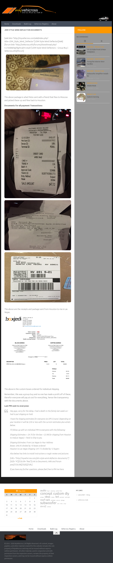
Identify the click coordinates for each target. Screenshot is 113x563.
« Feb (20, 518)
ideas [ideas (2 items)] (47, 496)
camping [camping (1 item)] (53, 491)
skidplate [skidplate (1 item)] (53, 500)
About (54, 24)
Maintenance (100, 59)
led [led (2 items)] (57, 496)
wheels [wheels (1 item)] (49, 506)
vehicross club (83, 500)
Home (6, 24)
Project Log (99, 47)
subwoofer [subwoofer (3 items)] (48, 503)
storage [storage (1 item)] (63, 500)
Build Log (27, 24)
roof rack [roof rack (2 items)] (45, 500)
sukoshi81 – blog (84, 495)
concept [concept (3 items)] (46, 493)
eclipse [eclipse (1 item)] (42, 497)
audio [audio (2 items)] (43, 490)
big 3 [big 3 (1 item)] (48, 491)
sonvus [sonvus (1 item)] (58, 500)
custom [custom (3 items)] (58, 493)
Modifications (92, 83)
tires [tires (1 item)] (61, 503)
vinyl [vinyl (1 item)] (64, 503)
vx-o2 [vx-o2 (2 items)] (43, 506)
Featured (90, 47)
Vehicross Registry (41, 24)
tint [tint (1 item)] (58, 503)
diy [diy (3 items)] (67, 493)
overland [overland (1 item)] (62, 497)
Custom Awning (93, 97)
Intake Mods (91, 86)
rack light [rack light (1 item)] (67, 497)
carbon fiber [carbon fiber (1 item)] (59, 491)
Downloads (16, 24)
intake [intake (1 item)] (53, 497)
